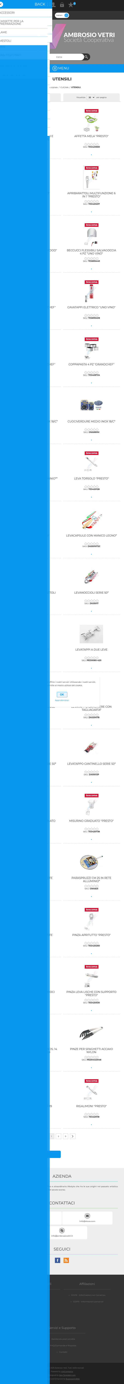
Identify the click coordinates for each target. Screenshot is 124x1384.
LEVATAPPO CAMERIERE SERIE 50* (32, 763)
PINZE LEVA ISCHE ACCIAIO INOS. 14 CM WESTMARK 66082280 (32, 1050)
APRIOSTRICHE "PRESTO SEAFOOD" (32, 250)
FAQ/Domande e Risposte (63, 1345)
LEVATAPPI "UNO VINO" (32, 649)
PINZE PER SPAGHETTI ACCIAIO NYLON (91, 1050)
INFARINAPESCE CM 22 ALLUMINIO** (33, 478)
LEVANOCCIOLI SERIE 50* (91, 592)
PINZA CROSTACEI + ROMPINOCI (32, 992)
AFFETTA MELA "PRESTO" (91, 136)
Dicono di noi (38, 1314)
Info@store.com (87, 1221)
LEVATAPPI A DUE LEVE (91, 649)
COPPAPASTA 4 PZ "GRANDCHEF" (91, 364)
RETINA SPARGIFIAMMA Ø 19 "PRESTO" (32, 1108)
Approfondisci (62, 700)
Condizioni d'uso (38, 1308)
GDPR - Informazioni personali (88, 1301)
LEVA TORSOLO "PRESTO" (91, 478)
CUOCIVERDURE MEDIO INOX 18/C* (91, 421)
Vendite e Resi (38, 1295)
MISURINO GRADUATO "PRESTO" (91, 820)
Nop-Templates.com (67, 1375)
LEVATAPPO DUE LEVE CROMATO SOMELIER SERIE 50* (33, 822)
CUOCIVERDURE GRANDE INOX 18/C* (33, 421)
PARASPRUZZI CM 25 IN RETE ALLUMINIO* (91, 879)
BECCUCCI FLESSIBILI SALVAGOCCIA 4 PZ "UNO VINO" (91, 252)
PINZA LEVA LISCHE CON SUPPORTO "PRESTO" (91, 993)
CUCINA (64, 87)
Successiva (72, 1136)
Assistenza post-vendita (63, 1339)
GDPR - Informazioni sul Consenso (88, 1295)
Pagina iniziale (50, 87)
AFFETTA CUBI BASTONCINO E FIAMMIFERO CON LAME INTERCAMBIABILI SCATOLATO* (32, 139)
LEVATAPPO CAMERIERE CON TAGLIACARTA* (91, 708)
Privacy (38, 1301)
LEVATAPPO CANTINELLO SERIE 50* (91, 763)
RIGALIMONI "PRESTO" (91, 1106)
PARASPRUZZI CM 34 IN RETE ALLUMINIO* (33, 936)
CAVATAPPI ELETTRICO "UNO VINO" (91, 307)
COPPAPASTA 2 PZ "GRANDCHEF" (32, 364)
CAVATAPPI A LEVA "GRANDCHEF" (32, 307)
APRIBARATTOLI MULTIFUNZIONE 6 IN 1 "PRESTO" (91, 195)
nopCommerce (67, 1372)
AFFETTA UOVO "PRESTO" (32, 193)
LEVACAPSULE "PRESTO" (32, 535)
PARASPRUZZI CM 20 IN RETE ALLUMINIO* (33, 879)
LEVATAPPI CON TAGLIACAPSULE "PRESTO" (32, 708)
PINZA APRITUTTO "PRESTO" (91, 935)
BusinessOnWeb (73, 1379)
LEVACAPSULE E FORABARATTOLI (32, 592)
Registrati (53, 4)
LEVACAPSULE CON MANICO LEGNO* (91, 535)
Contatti (63, 1352)
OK (62, 694)
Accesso (62, 4)
